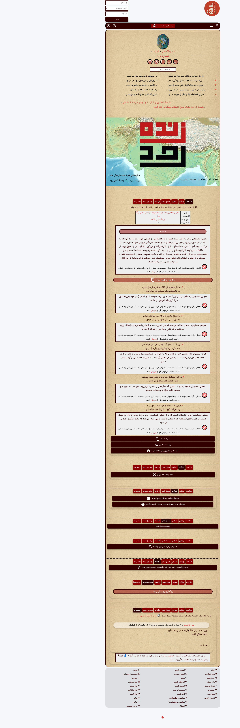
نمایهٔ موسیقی (167, 686)
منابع (94, 698)
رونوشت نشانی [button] (120, 445)
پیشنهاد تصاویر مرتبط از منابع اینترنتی (120, 498)
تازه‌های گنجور (167, 698)
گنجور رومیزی (137, 674)
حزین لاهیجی (125, 51)
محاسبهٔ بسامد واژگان (120, 474)
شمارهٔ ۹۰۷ (120, 56)
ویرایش (111, 271)
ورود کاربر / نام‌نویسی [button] (120, 26)
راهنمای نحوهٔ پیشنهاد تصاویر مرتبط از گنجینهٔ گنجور (120, 504)
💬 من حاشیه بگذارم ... (105, 616)
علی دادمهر (146, 625)
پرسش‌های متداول (88, 674)
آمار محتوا (92, 686)
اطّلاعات (146, 201)
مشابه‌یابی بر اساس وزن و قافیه (120, 546)
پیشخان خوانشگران (135, 698)
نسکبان (140, 706)
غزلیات (113, 51)
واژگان (138, 201)
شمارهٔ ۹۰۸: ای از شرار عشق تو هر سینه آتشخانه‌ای (104, 102)
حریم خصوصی (90, 706)
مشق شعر (123, 201)
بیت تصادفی (168, 674)
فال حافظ (169, 682)
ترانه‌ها (114, 201)
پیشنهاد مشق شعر (120, 526)
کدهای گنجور (138, 670)
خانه (171, 670)
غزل (115, 216)
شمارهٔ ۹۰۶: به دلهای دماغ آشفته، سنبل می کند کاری (136, 107)
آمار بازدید (92, 694)
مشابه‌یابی (169, 694)
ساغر (141, 678)
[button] (174, 26)
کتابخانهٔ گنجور (137, 682)
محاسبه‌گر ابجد (137, 690)
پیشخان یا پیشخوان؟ (135, 702)
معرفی (93, 670)
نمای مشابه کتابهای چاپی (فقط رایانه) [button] (120, 451)
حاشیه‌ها (94, 201)
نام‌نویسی (127, 656)
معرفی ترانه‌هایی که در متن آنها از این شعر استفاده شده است (120, 567)
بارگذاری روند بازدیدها (120, 591)
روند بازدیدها (105, 201)
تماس (93, 702)
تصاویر (131, 201)
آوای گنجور (139, 694)
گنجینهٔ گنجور (138, 686)
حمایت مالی (91, 682)
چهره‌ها (93, 678)
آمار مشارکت (91, 690)
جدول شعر (168, 678)
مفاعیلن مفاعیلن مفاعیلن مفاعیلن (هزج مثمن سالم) (117, 212)
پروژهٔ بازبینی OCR (115, 219)
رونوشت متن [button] (120, 439)
